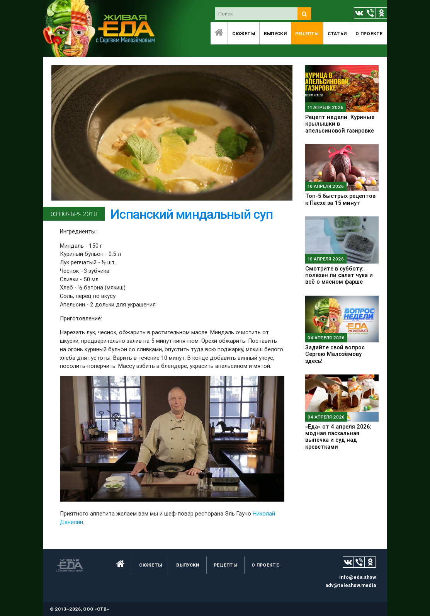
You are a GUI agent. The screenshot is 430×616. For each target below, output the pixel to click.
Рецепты (307, 33)
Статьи (337, 33)
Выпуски (275, 33)
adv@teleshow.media (350, 585)
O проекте (369, 33)
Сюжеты (243, 33)
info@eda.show (357, 577)
